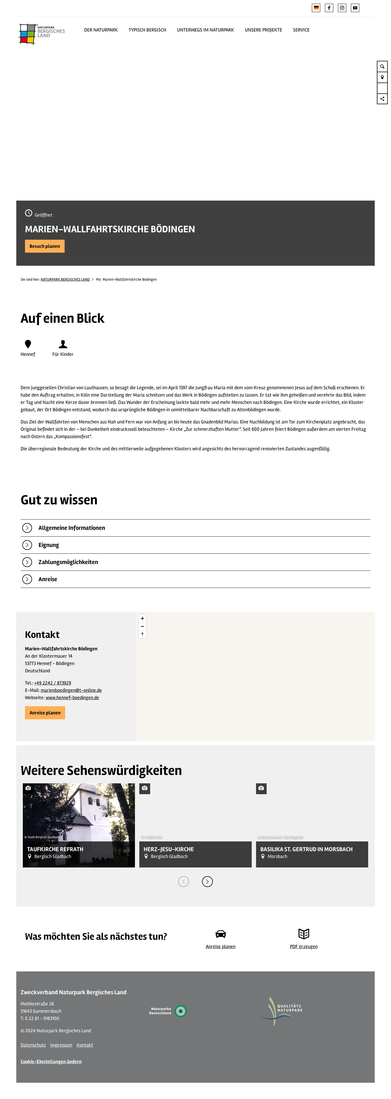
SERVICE (301, 30)
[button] (329, 8)
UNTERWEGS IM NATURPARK (205, 30)
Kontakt (85, 1045)
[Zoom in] (142, 618)
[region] (255, 676)
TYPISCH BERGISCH (147, 30)
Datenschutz (33, 1045)
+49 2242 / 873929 (52, 683)
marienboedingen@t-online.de (71, 690)
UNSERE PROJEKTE (263, 30)
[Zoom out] (142, 626)
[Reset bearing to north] (142, 634)
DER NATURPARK (101, 30)
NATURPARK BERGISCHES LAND (65, 279)
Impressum (61, 1045)
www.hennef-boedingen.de (72, 698)
